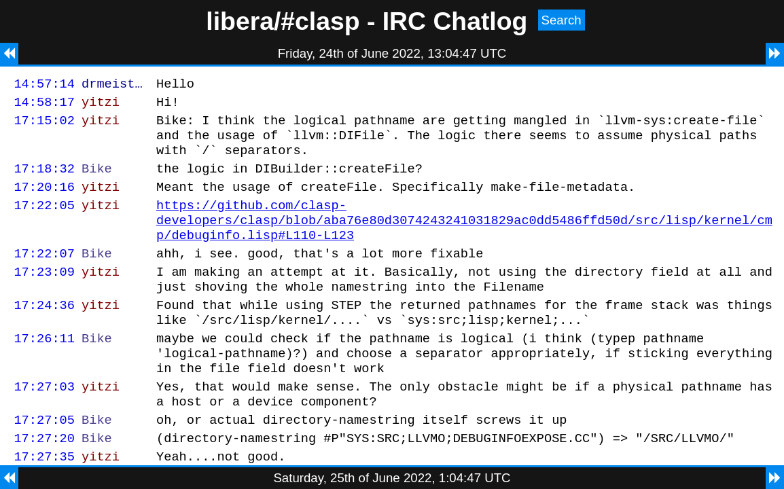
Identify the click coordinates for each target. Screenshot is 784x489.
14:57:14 (44, 85)
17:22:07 (44, 275)
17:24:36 (44, 333)
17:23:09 (44, 295)
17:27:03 (44, 424)
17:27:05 (44, 462)
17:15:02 (44, 125)
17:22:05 (44, 221)
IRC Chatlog (455, 21)
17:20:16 (44, 200)
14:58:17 (44, 105)
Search (561, 20)
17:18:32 (44, 180)
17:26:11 (44, 370)
